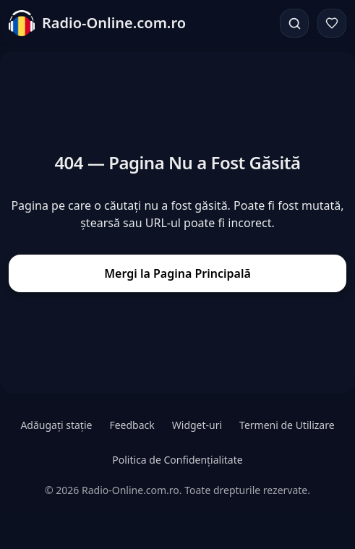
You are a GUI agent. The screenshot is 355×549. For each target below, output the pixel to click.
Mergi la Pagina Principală (177, 273)
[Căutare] (294, 23)
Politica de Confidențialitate (177, 460)
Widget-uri (197, 425)
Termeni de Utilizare (286, 425)
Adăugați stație (56, 425)
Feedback (131, 425)
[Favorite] (331, 23)
